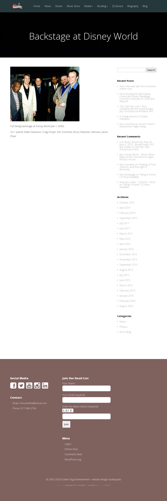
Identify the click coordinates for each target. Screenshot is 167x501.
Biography (132, 6)
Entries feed (71, 449)
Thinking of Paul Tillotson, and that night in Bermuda (137, 167)
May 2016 (124, 238)
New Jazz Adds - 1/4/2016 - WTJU (137, 182)
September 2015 (128, 264)
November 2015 (128, 259)
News (47, 6)
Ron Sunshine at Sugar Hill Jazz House (136, 158)
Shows (58, 6)
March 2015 (126, 285)
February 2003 (127, 301)
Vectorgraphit (81, 485)
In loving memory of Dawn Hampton (133, 118)
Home (36, 6)
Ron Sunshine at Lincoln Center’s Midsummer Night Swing (137, 125)
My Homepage (127, 174)
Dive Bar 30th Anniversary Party (134, 148)
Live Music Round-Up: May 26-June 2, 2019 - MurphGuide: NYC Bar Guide (136, 144)
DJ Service (117, 6)
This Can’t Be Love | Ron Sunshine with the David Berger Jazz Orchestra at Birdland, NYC (136, 109)
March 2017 (126, 233)
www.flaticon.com (92, 485)
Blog (145, 6)
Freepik (66, 485)
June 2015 (124, 280)
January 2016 (126, 249)
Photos (123, 326)
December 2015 (128, 254)
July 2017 (124, 223)
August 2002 (126, 306)
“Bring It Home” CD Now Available (137, 176)
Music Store (73, 6)
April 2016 (124, 244)
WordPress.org (73, 459)
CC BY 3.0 (107, 485)
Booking (101, 6)
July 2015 (124, 275)
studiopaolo (114, 479)
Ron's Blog (125, 332)
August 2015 (126, 270)
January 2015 (126, 295)
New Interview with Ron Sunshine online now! (137, 87)
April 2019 (124, 207)
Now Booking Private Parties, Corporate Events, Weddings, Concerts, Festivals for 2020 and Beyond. (136, 97)
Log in (68, 444)
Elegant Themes (73, 485)
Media (87, 6)
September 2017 (128, 218)
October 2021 (127, 202)
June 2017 (124, 228)
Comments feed (73, 454)
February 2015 (127, 290)
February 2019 (127, 213)
